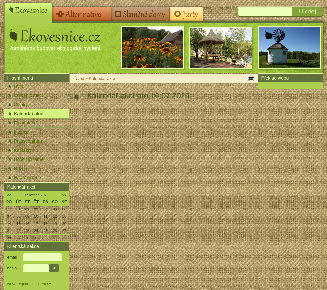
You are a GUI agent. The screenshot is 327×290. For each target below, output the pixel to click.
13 (64, 216)
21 (9, 231)
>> (64, 195)
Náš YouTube (27, 177)
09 (27, 216)
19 (55, 223)
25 (45, 231)
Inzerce (21, 132)
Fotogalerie (25, 122)
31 (36, 238)
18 (45, 223)
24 (36, 231)
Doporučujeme (29, 159)
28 (9, 238)
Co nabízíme (27, 95)
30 (27, 238)
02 (27, 209)
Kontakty (23, 150)
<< (9, 195)
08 (18, 216)
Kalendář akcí (29, 113)
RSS (18, 168)
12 (55, 216)
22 (18, 231)
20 (64, 223)
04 (45, 209)
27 (64, 231)
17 (36, 223)
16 (27, 223)
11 (45, 216)
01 (18, 209)
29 (18, 238)
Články (21, 104)
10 (36, 216)
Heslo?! (44, 284)
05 (55, 209)
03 (36, 209)
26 (55, 231)
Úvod (19, 86)
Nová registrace (21, 284)
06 (64, 209)
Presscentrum (28, 141)
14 (9, 223)
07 (9, 216)
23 (27, 231)
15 (18, 223)
